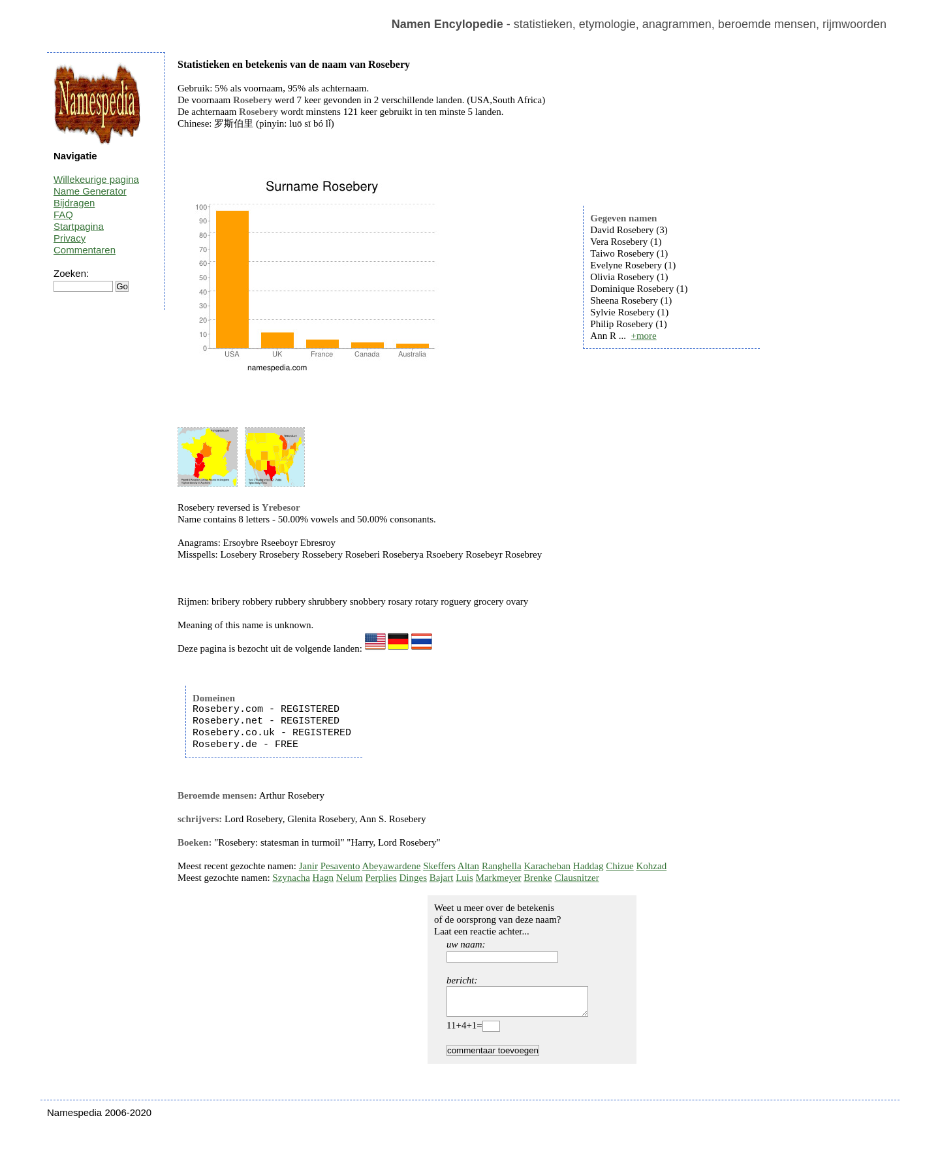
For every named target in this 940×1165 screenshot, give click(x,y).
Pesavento (340, 866)
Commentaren (85, 249)
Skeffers (439, 866)
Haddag (588, 866)
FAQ (63, 214)
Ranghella (502, 866)
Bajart (442, 877)
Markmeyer (499, 877)
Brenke (538, 877)
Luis (464, 877)
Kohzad (651, 866)
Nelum (349, 877)
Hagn (323, 877)
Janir (308, 866)
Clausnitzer (576, 877)
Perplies (380, 877)
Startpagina (79, 226)
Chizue (620, 866)
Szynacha (290, 877)
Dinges (414, 877)
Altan (468, 866)
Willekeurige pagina (96, 179)
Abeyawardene (391, 866)
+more (643, 335)
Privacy (70, 238)
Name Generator (90, 191)
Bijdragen (74, 202)
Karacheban (547, 866)
